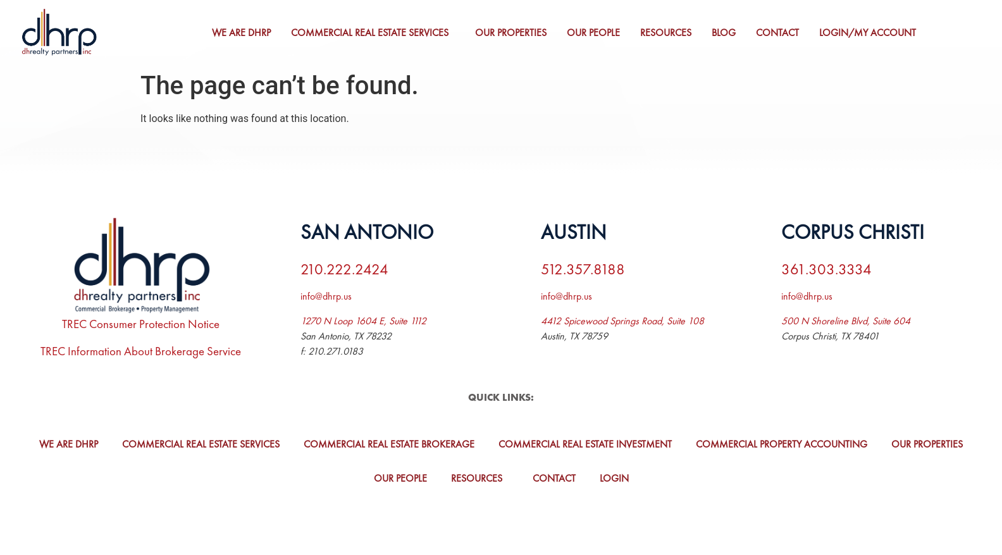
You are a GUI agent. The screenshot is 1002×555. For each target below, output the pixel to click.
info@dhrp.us (326, 296)
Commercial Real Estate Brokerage (389, 444)
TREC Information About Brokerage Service (140, 351)
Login (614, 478)
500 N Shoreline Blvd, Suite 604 (845, 320)
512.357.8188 (583, 269)
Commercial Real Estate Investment (585, 444)
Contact (779, 32)
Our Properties (512, 32)
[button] (375, 33)
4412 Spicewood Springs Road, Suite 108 (622, 320)
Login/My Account (869, 32)
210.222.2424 (344, 269)
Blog (726, 32)
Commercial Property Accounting (781, 444)
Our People (595, 32)
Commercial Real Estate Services (371, 32)
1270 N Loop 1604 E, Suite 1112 (363, 320)
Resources (667, 32)
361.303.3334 (826, 269)
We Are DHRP (243, 32)
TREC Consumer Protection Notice (141, 324)
